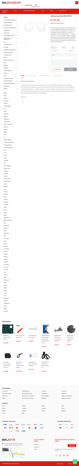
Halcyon (6, 191)
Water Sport (6, 86)
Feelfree (5, 176)
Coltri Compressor (8, 145)
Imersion (6, 199)
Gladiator (6, 186)
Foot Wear (6, 47)
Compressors (7, 33)
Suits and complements (67, 395)
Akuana (5, 103)
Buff (5, 134)
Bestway (6, 126)
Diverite (5, 158)
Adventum (6, 100)
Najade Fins (6, 217)
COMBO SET (7, 30)
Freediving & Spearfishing (29, 10)
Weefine (6, 300)
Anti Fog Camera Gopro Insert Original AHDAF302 (33, 363)
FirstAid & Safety (8, 44)
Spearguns (64, 393)
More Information (32, 75)
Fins (5, 42)
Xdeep (5, 306)
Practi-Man (6, 248)
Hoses (5, 57)
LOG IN (35, 6)
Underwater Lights (8, 81)
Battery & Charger (8, 22)
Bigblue (5, 132)
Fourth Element (7, 181)
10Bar (5, 95)
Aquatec (6, 116)
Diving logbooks (25, 391)
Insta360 (6, 202)
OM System (6, 233)
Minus (53, 55)
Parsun (5, 243)
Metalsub (24, 410)
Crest (5, 152)
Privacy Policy (60, 463)
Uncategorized (54, 47)
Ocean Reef (6, 225)
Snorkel (5, 73)
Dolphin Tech (7, 168)
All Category (5, 10)
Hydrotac (6, 194)
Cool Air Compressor (8, 147)
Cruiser (5, 155)
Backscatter (6, 119)
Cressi (5, 150)
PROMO (6, 65)
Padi (5, 241)
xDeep (43, 406)
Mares (5, 212)
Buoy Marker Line (8, 25)
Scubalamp (6, 264)
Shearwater (6, 280)
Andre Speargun (7, 106)
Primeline (6, 254)
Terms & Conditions (72, 463)
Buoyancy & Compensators (10, 27)
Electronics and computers (28, 395)
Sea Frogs (6, 269)
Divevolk (6, 160)
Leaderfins (6, 204)
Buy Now (70, 69)
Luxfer (5, 207)
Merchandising (45, 395)
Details (23, 75)
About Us (4, 12)
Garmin (5, 184)
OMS (5, 235)
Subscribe (72, 445)
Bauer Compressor (8, 124)
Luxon (5, 210)
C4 (4, 137)
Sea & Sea (6, 267)
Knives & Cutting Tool (9, 60)
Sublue (5, 290)
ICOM (5, 197)
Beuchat (6, 129)
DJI (4, 163)
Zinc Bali (6, 311)
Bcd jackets (4, 395)
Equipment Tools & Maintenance (8, 38)
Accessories (4, 391)
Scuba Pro (6, 261)
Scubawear (64, 391)
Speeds (5, 287)
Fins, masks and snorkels (27, 398)
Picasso (43, 410)
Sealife (5, 277)
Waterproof (6, 298)
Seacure (5, 274)
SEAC (63, 406)
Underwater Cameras (8, 78)
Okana (5, 230)
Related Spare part (58, 75)
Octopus (6, 228)
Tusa (5, 295)
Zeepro (5, 308)
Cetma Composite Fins (9, 142)
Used (42, 10)
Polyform (6, 246)
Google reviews (28, 5)
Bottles (3, 398)
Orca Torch (6, 238)
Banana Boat (7, 121)
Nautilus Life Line (8, 220)
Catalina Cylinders (8, 139)
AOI (5, 108)
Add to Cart (57, 69)
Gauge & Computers (8, 52)
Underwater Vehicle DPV (9, 83)
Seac (5, 272)
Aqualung (6, 113)
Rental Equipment (8, 70)
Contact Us (36, 447)
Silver (5, 282)
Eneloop (5, 171)
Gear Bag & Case (7, 55)
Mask (5, 62)
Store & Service (62, 10)
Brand (15, 10)
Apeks (5, 111)
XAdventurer (7, 303)
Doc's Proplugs (7, 165)
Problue (5, 256)
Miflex (5, 215)
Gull (5, 189)
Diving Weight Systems (9, 35)
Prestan (5, 251)
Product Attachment (45, 75)
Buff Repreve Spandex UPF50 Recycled (6, 337)
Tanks (5, 75)
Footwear (44, 391)
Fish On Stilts (7, 178)
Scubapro (24, 408)
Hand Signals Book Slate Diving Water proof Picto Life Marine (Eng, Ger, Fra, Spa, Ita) (45, 339)
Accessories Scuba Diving (9, 20)
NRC (5, 223)
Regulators (6, 68)
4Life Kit (6, 98)
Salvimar (6, 259)
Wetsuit (5, 88)
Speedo (5, 285)
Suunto (5, 293)
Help (35, 449)
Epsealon (6, 173)
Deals (51, 10)
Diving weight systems (27, 393)
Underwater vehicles (66, 398)
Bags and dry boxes (6, 393)
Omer (3, 413)
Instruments (44, 393)
